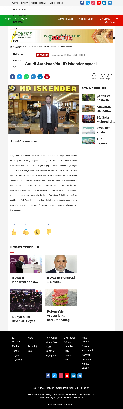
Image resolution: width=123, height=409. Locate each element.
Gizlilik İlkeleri (56, 3)
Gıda (15, 35)
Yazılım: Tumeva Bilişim (60, 405)
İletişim (24, 3)
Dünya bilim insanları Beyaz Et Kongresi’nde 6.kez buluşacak (25, 319)
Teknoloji (32, 346)
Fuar (16, 41)
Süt (15, 28)
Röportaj (18, 22)
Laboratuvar (20, 16)
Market (17, 60)
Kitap (30, 338)
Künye (15, 3)
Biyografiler (52, 355)
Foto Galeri (52, 338)
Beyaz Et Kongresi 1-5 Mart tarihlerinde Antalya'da (61, 280)
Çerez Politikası (38, 3)
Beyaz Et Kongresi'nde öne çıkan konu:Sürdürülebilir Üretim (25, 280)
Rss (34, 388)
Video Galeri (52, 342)
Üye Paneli (69, 338)
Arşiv (66, 351)
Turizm (16, 47)
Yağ (30, 351)
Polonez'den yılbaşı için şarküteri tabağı (58, 314)
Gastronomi (19, 9)
